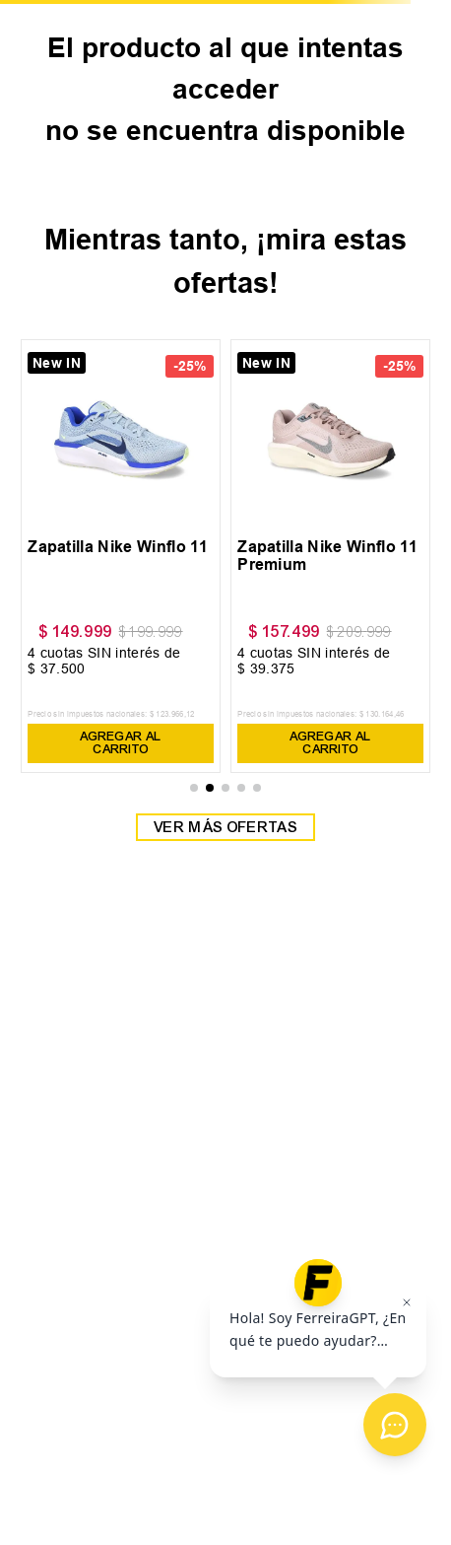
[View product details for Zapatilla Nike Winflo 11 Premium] (330, 556)
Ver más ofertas (225, 827)
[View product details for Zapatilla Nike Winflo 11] (121, 556)
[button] (194, 788)
